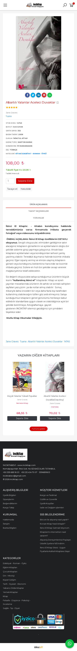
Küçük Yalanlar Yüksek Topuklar (22, 396)
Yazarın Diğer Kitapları (39, 355)
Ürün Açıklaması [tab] (38, 204)
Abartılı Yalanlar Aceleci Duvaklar (45, 341)
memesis (55, 407)
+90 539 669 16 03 (11, 472)
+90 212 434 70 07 (29, 472)
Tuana (23, 341)
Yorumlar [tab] (38, 218)
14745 (67, 341)
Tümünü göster (38, 429)
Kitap (18, 154)
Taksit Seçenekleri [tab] (38, 211)
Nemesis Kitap (22, 403)
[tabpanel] (38, 53)
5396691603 (44, 472)
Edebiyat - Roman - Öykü (34, 154)
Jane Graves (12, 341)
